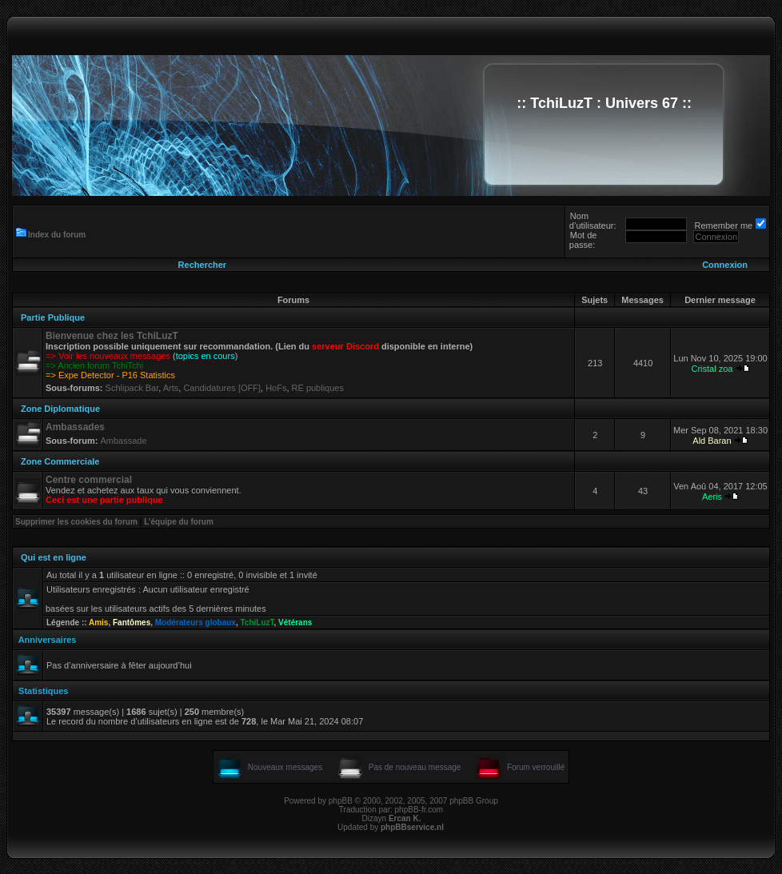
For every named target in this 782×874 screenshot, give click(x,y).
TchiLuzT (256, 622)
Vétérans (295, 622)
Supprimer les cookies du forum (76, 521)
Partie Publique (53, 317)
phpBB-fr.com (419, 809)
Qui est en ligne (53, 557)
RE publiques (318, 388)
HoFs (275, 388)
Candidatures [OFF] (222, 388)
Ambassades (75, 427)
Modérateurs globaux (195, 622)
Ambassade (123, 440)
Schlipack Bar (132, 388)
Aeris (712, 496)
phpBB (341, 800)
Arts (171, 388)
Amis (98, 622)
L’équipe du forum (178, 521)
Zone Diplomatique (60, 408)
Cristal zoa (711, 368)
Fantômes (131, 622)
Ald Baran (711, 440)
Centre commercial (89, 479)
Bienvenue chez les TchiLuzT (112, 335)
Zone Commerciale (60, 461)
